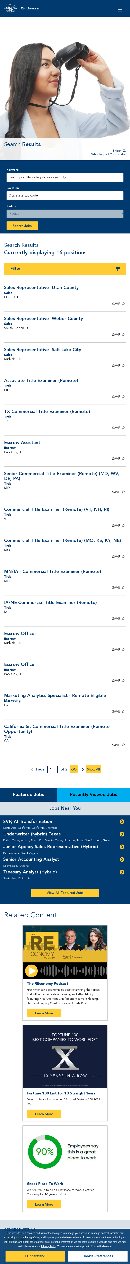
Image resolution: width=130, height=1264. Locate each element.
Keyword (13, 170)
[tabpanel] (65, 859)
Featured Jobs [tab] (28, 795)
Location (13, 188)
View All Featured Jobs (65, 893)
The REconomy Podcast (47, 984)
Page (40, 769)
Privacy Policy (48, 1246)
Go (74, 769)
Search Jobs (22, 226)
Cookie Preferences (98, 1256)
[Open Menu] (120, 9)
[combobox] (65, 195)
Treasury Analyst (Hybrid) (30, 872)
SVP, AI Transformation (27, 822)
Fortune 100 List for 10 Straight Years (61, 1093)
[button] (118, 304)
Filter (15, 269)
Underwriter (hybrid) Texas (32, 834)
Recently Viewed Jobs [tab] (93, 795)
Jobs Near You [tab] (65, 808)
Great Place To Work (45, 1184)
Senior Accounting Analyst (31, 859)
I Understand (35, 1256)
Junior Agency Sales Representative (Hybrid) (50, 847)
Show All (93, 769)
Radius (11, 206)
